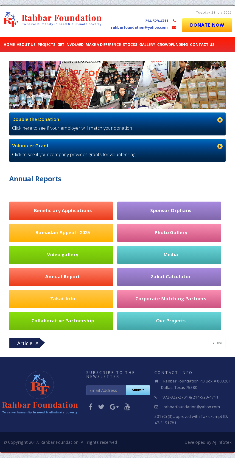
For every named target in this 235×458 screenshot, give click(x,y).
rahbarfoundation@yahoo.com (139, 27)
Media (170, 254)
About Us (26, 44)
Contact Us (202, 44)
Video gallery (62, 254)
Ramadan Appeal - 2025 (62, 232)
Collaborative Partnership (62, 320)
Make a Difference (103, 44)
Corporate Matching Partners (170, 298)
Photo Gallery (170, 232)
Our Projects (171, 320)
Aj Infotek (222, 442)
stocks (130, 44)
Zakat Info (62, 298)
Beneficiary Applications (63, 210)
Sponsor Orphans (170, 210)
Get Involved (70, 44)
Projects (46, 44)
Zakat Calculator (171, 276)
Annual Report (62, 276)
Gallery (147, 44)
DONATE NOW (207, 25)
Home (9, 44)
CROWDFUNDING (172, 44)
